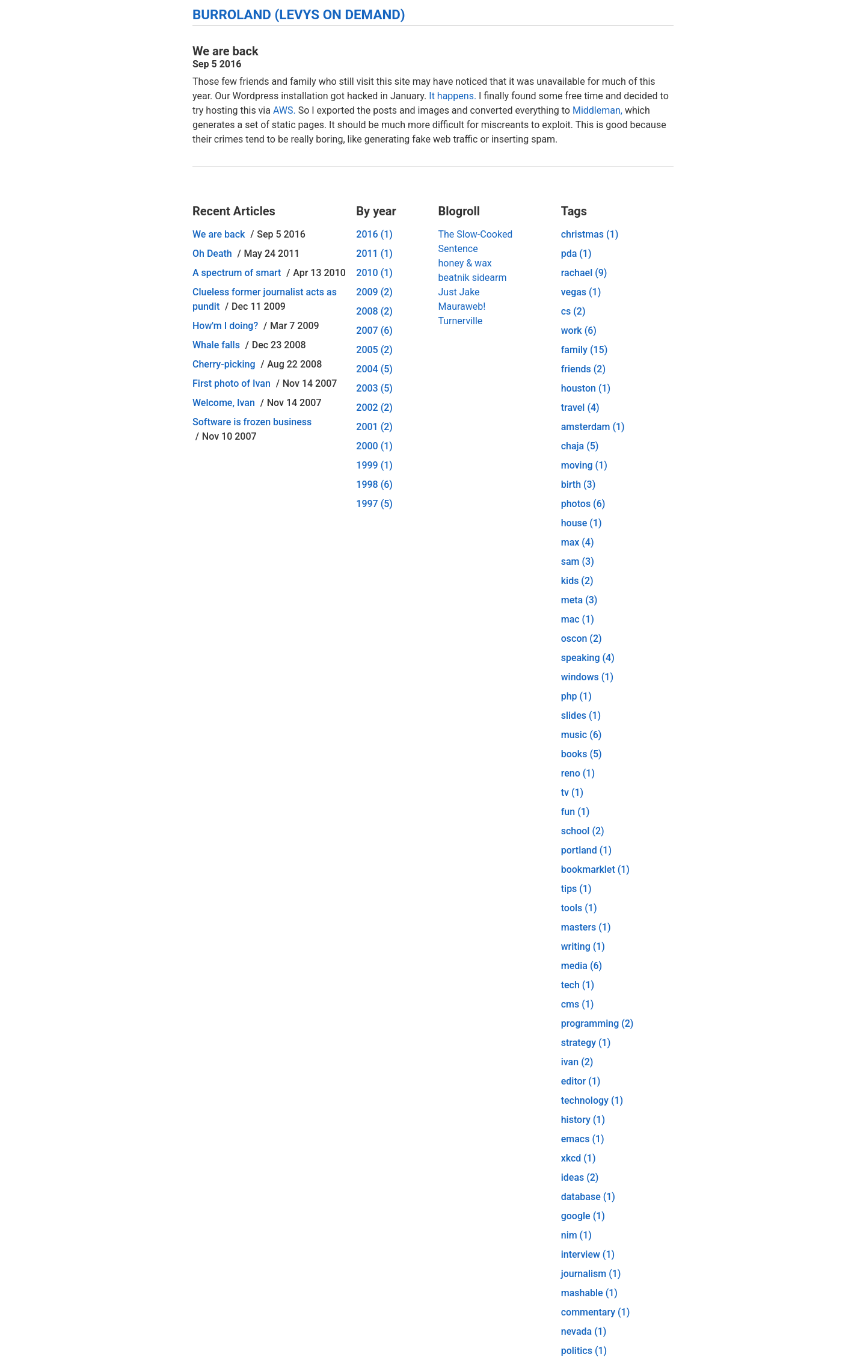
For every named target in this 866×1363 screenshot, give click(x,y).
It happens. (452, 96)
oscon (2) (581, 638)
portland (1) (586, 850)
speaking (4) (588, 657)
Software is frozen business (252, 422)
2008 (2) (374, 311)
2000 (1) (374, 446)
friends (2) (583, 369)
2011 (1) (374, 253)
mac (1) (577, 619)
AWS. (284, 110)
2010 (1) (374, 272)
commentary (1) (595, 1312)
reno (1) (578, 773)
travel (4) (580, 407)
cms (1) (577, 1004)
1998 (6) (374, 484)
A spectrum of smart (236, 272)
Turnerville (460, 321)
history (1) (583, 1119)
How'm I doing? (225, 325)
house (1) (581, 523)
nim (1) (576, 1235)
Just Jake (458, 292)
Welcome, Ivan (223, 402)
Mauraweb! (461, 306)
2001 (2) (374, 426)
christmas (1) (590, 234)
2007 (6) (374, 330)
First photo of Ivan (231, 383)
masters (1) (586, 927)
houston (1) (585, 388)
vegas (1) (581, 292)
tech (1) (577, 985)
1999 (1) (374, 465)
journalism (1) (591, 1273)
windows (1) (587, 677)
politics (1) (584, 1350)
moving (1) (584, 465)
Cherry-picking (223, 364)
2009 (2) (374, 292)
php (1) (576, 696)
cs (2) (573, 311)
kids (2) (577, 580)
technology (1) (592, 1100)
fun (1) (575, 811)
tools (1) (579, 908)
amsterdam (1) (593, 426)
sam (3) (577, 561)
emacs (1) (582, 1139)
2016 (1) (374, 234)
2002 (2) (374, 407)
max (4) (577, 542)
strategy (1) (586, 1042)
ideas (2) (580, 1177)
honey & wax (464, 263)
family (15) (584, 349)
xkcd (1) (578, 1158)
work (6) (579, 330)
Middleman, (597, 110)
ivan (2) (577, 1062)
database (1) (588, 1196)
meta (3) (579, 600)
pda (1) (576, 253)
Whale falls (216, 345)
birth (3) (578, 484)
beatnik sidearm (472, 277)
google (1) (583, 1216)
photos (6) (583, 503)
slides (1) (581, 715)
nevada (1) (584, 1331)
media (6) (581, 965)
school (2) (582, 831)
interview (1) (588, 1254)
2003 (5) (374, 388)
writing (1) (583, 946)
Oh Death (212, 253)
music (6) (581, 734)
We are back (218, 234)
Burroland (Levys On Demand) (298, 14)
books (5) (581, 754)
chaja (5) (580, 446)
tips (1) (576, 888)
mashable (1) (589, 1293)
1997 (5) (374, 503)
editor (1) (581, 1081)
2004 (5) (374, 369)
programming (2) (597, 1023)
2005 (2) (374, 349)
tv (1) (572, 792)
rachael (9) (584, 272)
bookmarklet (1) (595, 869)
